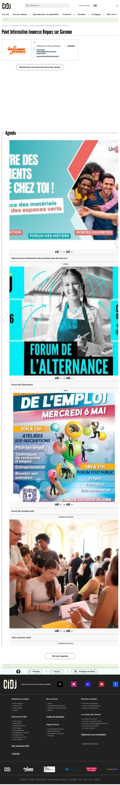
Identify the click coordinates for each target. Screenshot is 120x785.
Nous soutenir (17, 709)
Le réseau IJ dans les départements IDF (95, 724)
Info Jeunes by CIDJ (20, 747)
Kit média (51, 736)
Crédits (15, 711)
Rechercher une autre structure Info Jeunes (40, 68)
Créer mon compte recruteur (92, 706)
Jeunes (50, 704)
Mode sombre (90, 6)
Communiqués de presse (55, 730)
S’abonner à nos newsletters (93, 735)
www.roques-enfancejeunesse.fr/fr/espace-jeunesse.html (47, 52)
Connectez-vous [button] (90, 744)
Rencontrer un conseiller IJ (91, 726)
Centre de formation (55, 717)
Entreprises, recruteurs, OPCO (57, 709)
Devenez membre (89, 700)
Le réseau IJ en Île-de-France (92, 722)
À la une (5, 15)
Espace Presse (52, 725)
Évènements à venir (54, 732)
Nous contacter (18, 704)
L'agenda (16, 754)
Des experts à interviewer (56, 734)
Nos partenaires (18, 736)
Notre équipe (17, 729)
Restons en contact (20, 700)
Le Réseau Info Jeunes (19, 26)
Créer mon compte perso (90, 704)
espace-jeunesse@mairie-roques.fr (48, 57)
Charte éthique (41, 780)
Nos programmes (18, 731)
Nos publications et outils (21, 733)
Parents (50, 711)
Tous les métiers (20, 15)
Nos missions (17, 722)
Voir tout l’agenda (60, 657)
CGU (80, 780)
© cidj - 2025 (87, 780)
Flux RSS (31, 780)
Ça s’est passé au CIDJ (20, 738)
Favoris (56, 672)
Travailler (81, 15)
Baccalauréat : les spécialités (46, 15)
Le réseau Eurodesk (89, 729)
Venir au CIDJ (17, 706)
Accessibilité (72, 780)
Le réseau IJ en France (90, 720)
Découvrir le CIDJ (19, 717)
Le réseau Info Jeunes (91, 715)
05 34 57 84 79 (71, 47)
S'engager (96, 15)
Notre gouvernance (19, 726)
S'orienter (66, 15)
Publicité (24, 780)
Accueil (5, 26)
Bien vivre (111, 15)
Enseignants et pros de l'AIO (56, 706)
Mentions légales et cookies (57, 780)
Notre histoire (17, 724)
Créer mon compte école (90, 709)
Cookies (96, 780)
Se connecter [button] (117, 6)
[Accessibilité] (17, 672)
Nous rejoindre (17, 740)
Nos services (52, 700)
